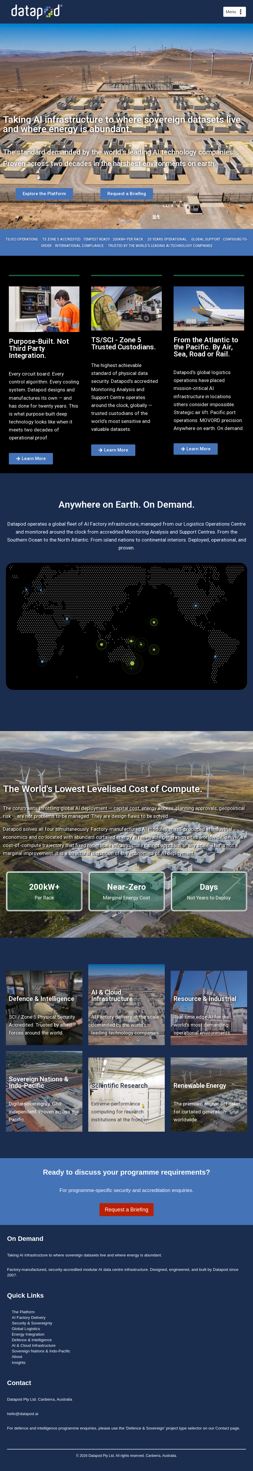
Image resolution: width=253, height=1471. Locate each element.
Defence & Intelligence (41, 998)
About (17, 1356)
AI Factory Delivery (29, 1317)
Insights (19, 1362)
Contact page (227, 1428)
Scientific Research (119, 1085)
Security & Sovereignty (32, 1323)
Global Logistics (26, 1328)
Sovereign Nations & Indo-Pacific (39, 1082)
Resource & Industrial (205, 998)
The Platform (23, 1312)
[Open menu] (234, 12)
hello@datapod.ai (22, 1414)
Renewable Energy (200, 1085)
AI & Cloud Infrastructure (112, 995)
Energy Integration (28, 1334)
